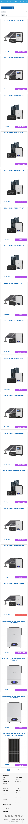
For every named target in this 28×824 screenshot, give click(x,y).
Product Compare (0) (7, 8)
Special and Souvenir (19, 797)
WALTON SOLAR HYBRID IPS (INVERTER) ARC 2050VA (14, 621)
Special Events (6, 809)
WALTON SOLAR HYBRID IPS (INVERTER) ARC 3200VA (14, 659)
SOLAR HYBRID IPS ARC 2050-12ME (14, 471)
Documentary (18, 807)
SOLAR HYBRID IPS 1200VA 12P (14, 58)
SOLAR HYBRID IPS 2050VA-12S (14, 245)
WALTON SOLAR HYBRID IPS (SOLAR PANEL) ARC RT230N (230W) (14, 734)
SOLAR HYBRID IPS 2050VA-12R (14, 208)
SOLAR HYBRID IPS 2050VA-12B (14, 95)
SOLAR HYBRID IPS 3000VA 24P (14, 283)
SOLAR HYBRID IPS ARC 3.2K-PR (14, 546)
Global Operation (18, 777)
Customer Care (18, 788)
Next (14, 769)
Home (4, 777)
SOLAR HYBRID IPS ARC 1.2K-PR (14, 433)
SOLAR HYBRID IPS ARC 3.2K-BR (14, 508)
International (6, 797)
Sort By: (3, 12)
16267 (4, 802)
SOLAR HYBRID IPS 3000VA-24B (14, 320)
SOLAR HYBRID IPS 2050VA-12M (14, 133)
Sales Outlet (5, 790)
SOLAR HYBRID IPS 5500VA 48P (14, 358)
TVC (4, 807)
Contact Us (5, 788)
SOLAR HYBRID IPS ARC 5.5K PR (14, 583)
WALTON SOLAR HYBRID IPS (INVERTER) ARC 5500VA (14, 696)
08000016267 (18, 802)
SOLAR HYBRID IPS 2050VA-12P (14, 170)
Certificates (17, 779)
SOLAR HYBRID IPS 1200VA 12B (14, 20)
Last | (18, 769)
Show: (3, 15)
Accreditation (18, 781)
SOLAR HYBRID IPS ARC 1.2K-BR (14, 396)
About (4, 779)
